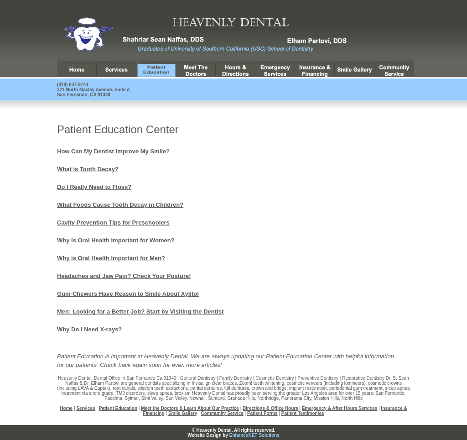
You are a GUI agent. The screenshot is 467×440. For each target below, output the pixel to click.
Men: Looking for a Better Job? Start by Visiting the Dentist (140, 311)
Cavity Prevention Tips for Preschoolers (113, 222)
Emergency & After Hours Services (339, 408)
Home (66, 408)
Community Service (222, 413)
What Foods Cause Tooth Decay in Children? (120, 204)
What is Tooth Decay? (88, 169)
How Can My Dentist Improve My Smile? (113, 151)
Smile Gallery (182, 413)
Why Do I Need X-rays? (89, 329)
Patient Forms (262, 413)
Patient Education (118, 408)
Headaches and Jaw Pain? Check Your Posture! (124, 275)
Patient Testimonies (302, 413)
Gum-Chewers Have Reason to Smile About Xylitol (128, 293)
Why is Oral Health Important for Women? (116, 240)
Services (85, 408)
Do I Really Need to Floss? (94, 186)
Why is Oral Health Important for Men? (111, 258)
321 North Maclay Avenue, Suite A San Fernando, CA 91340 (93, 92)
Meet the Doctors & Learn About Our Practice (190, 408)
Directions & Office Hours (270, 408)
